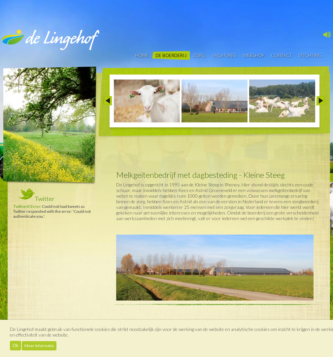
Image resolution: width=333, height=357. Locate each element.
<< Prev (107, 101)
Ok (15, 345)
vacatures (224, 55)
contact (281, 55)
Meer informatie (39, 345)
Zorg (199, 55)
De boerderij (170, 55)
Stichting (310, 55)
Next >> (320, 101)
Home (142, 55)
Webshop (253, 55)
